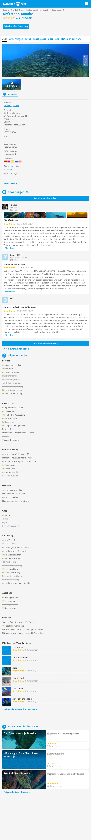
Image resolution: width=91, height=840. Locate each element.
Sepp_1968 (15, 255)
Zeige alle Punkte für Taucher (19, 709)
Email (16, 105)
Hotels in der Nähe (71, 39)
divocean (8, 169)
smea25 (13, 204)
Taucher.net (14, 4)
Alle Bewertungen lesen (16, 348)
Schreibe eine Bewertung (16, 26)
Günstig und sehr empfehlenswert (20, 307)
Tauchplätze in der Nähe (46, 39)
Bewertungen (16, 39)
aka (11, 298)
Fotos (28, 39)
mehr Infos (9, 183)
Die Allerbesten (11, 220)
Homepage (9, 105)
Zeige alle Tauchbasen (16, 792)
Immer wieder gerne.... (14, 264)
